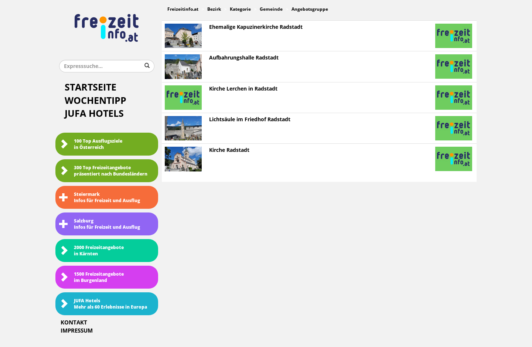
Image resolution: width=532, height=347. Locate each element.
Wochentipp (95, 100)
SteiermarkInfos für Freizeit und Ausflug (99, 197)
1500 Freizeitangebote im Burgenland (91, 277)
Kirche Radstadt (229, 150)
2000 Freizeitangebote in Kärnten (91, 250)
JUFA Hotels (94, 113)
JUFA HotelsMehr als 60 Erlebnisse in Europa (103, 304)
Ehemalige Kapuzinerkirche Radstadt (256, 27)
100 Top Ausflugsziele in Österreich (90, 144)
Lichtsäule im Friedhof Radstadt (249, 119)
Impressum (77, 330)
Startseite (90, 87)
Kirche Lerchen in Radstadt (243, 89)
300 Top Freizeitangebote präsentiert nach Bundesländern (103, 171)
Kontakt (74, 322)
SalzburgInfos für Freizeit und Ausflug (99, 224)
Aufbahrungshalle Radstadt (244, 58)
